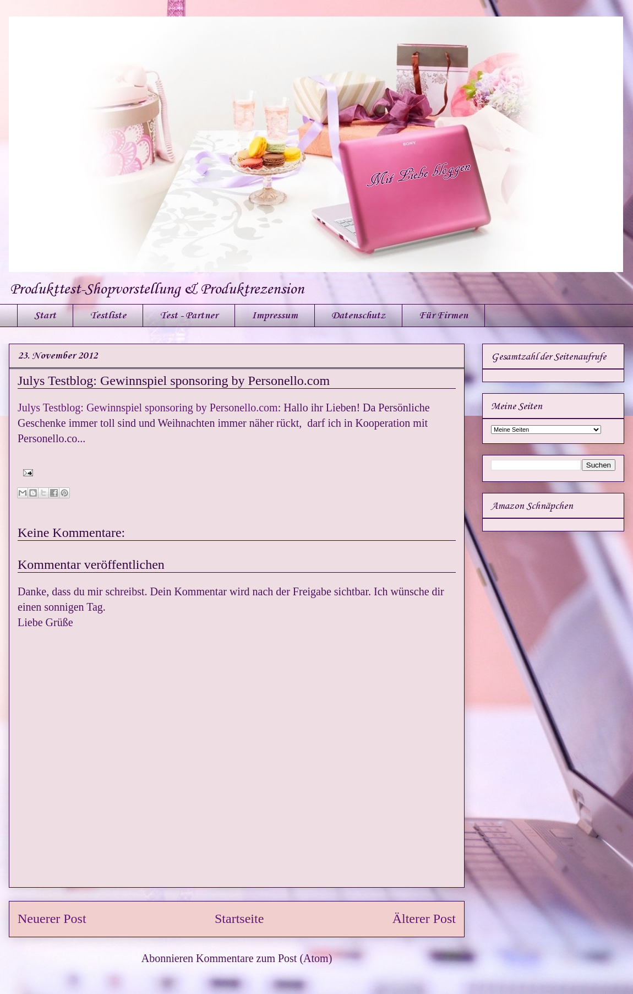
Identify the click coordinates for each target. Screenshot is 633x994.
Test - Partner (189, 315)
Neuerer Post (52, 918)
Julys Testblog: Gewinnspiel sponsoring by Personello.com (174, 380)
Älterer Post (424, 918)
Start (45, 315)
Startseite (239, 918)
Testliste (108, 315)
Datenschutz (358, 315)
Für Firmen (443, 315)
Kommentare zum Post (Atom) (264, 958)
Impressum (275, 315)
